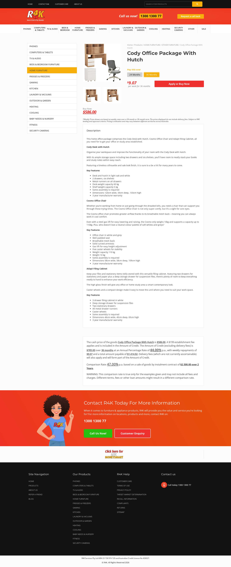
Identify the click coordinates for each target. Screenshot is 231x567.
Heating (166, 29)
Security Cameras (178, 28)
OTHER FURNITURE (170, 45)
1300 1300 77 (151, 16)
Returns (121, 507)
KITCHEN (33, 88)
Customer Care (61, 4)
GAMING (33, 82)
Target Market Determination (131, 494)
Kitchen (115, 29)
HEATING (33, 106)
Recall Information (127, 499)
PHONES (33, 46)
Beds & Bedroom (65, 28)
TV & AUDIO (35, 58)
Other (191, 29)
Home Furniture (77, 28)
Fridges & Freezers (90, 28)
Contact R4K (43, 4)
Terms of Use (123, 485)
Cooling (153, 29)
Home (30, 4)
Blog (31, 499)
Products (138, 45)
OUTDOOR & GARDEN (40, 100)
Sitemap (120, 512)
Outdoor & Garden (140, 28)
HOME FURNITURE (38, 70)
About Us (79, 4)
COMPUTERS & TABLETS (41, 52)
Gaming (103, 29)
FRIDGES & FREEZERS (39, 76)
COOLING (34, 112)
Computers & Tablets (39, 28)
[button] (86, 94)
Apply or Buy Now (179, 83)
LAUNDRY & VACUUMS (40, 94)
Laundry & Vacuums (128, 28)
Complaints (122, 503)
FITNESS (33, 124)
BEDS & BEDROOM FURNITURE (44, 64)
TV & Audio (52, 29)
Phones (27, 29)
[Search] (197, 4)
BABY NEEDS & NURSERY (41, 118)
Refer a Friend (35, 494)
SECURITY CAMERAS (39, 130)
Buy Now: (143, 110)
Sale (204, 29)
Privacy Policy (124, 490)
